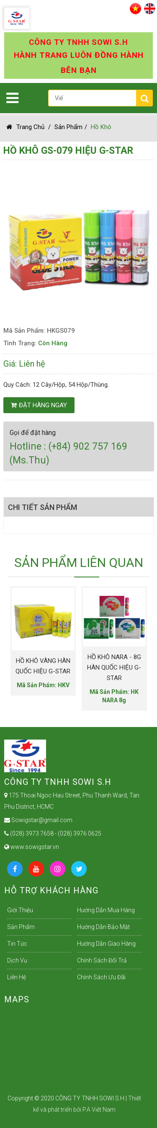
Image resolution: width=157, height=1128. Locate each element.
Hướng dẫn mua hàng (106, 910)
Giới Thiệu (20, 910)
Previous (14, 642)
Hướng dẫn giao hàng (106, 943)
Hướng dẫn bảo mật (103, 927)
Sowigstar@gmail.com (38, 820)
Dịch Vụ (17, 960)
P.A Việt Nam (99, 1109)
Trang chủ (25, 127)
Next (129, 642)
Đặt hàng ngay (39, 405)
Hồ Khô (101, 127)
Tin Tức (17, 943)
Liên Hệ (16, 977)
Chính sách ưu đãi (101, 977)
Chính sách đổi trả (102, 960)
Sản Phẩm (68, 127)
